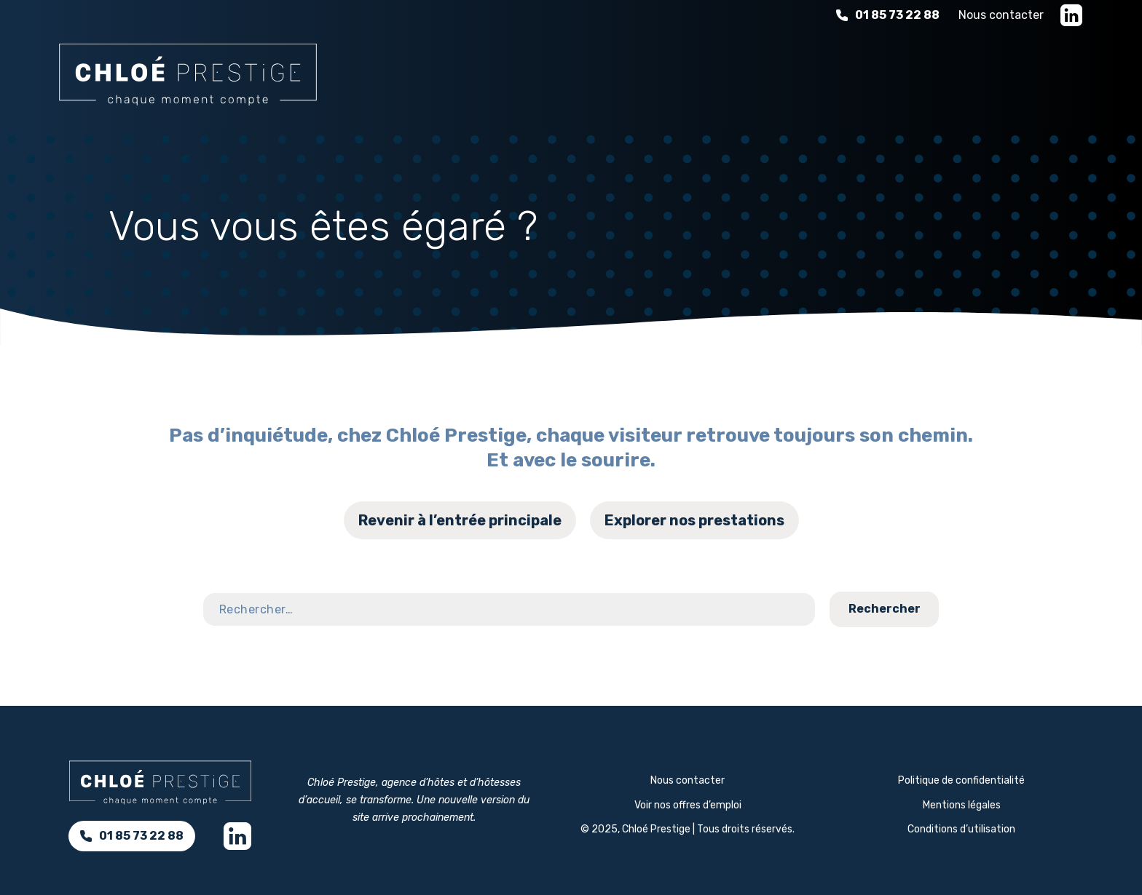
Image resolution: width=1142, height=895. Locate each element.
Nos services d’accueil (550, 72)
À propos (904, 72)
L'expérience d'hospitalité (749, 72)
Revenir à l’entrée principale (460, 520)
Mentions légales (962, 805)
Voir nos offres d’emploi (687, 805)
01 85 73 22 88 (888, 15)
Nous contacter (1001, 15)
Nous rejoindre (1022, 72)
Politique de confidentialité (961, 780)
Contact (1087, 577)
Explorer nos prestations (694, 520)
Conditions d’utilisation (961, 829)
